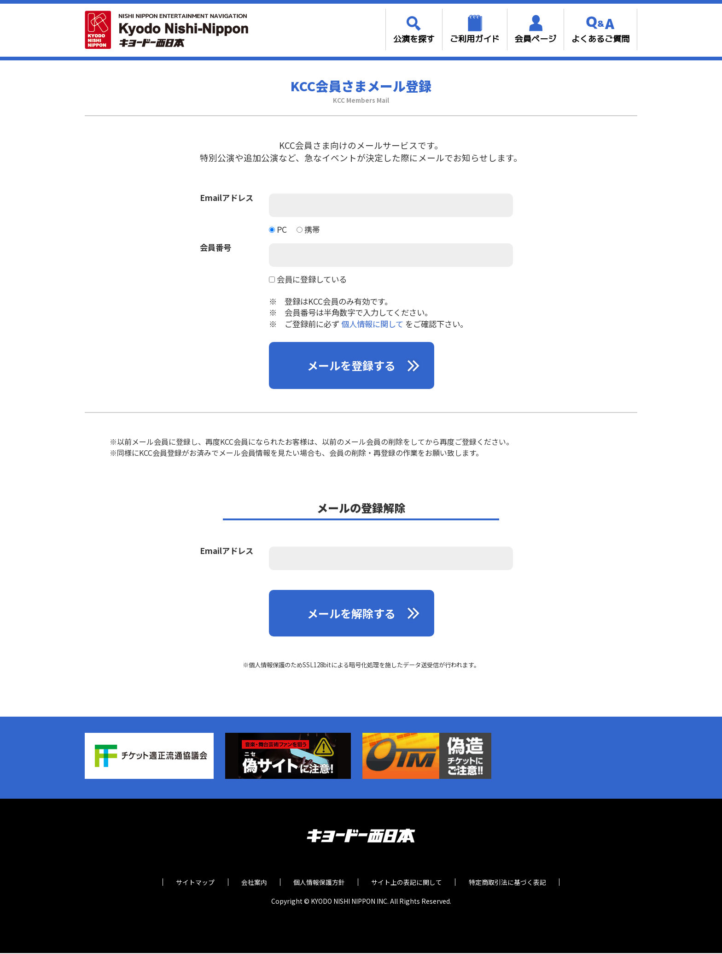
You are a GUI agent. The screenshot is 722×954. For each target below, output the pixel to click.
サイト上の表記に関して (408, 883)
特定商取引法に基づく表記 (511, 883)
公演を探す (414, 39)
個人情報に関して (372, 324)
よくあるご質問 (600, 39)
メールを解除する (352, 614)
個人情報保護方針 (319, 883)
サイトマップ (191, 883)
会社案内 (252, 883)
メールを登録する (352, 366)
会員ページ (535, 39)
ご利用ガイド (475, 39)
